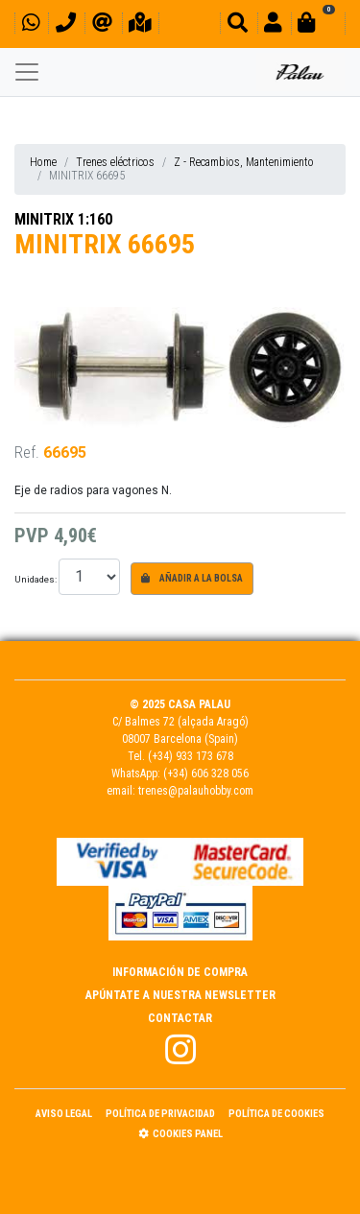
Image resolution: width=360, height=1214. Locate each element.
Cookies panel (180, 1134)
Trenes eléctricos (115, 162)
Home (43, 162)
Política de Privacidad (160, 1113)
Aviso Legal (64, 1113)
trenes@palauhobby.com (195, 790)
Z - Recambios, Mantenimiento (244, 162)
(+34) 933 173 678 (190, 756)
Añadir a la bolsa (192, 578)
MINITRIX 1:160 (63, 219)
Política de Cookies (276, 1113)
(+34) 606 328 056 (206, 773)
